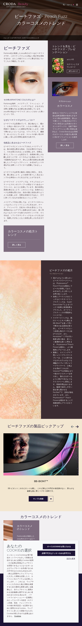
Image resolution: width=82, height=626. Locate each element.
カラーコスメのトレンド (24, 527)
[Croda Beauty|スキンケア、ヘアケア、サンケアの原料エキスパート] (16, 4)
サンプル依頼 (38, 500)
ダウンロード (73, 71)
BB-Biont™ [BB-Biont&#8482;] (41, 482)
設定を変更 (71, 559)
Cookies (17, 616)
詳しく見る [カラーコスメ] (65, 145)
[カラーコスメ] (65, 89)
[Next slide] (77, 426)
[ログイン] (51, 499)
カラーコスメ (65, 105)
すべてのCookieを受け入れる (59, 547)
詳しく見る (16, 245)
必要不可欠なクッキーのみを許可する (56, 553)
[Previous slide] (72, 426)
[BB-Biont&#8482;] (41, 455)
